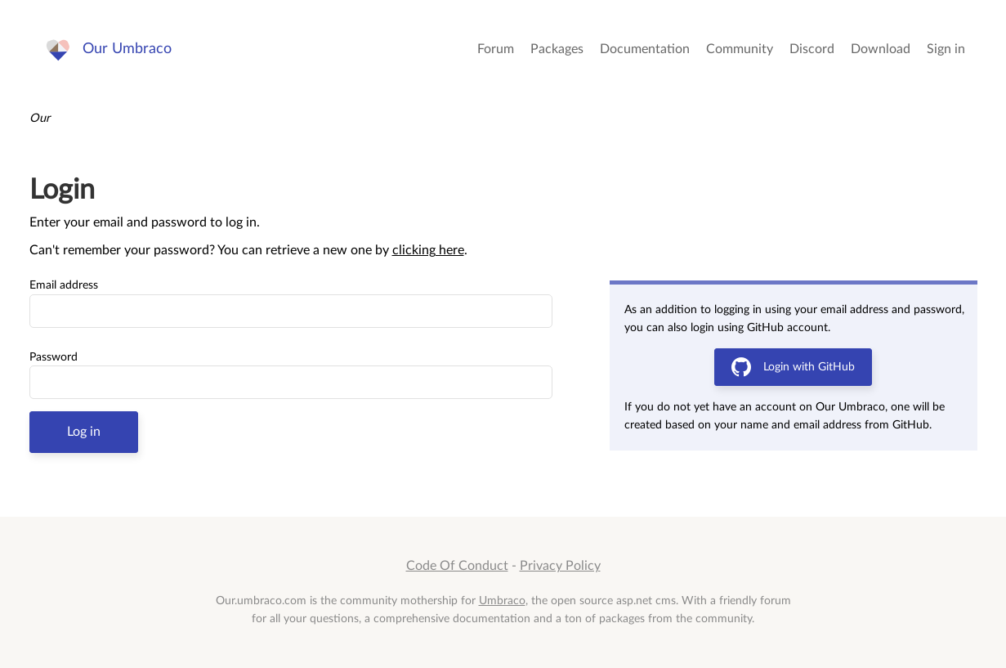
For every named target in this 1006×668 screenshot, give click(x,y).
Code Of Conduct (457, 565)
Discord (811, 49)
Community (739, 49)
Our (39, 118)
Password (53, 357)
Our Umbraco (127, 48)
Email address (63, 285)
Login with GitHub (793, 367)
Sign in (946, 49)
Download (880, 49)
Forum (495, 49)
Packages (556, 49)
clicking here (428, 250)
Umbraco (502, 600)
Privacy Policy (560, 565)
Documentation (645, 49)
